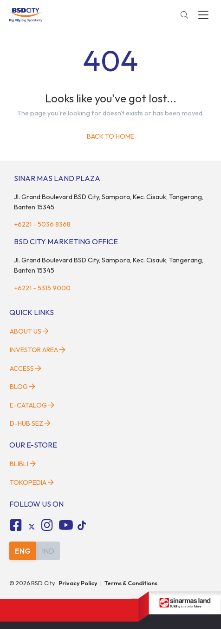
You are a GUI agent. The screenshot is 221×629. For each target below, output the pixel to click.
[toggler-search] (184, 14)
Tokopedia (32, 482)
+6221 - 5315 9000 (42, 288)
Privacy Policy (78, 583)
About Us (29, 331)
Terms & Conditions (130, 583)
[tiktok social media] (31, 526)
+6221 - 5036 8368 (42, 224)
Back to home (110, 136)
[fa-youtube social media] (65, 525)
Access (25, 368)
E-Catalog (32, 405)
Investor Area (37, 350)
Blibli (23, 464)
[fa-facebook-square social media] (15, 525)
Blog (22, 386)
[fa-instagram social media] (47, 525)
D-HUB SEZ (30, 423)
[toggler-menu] (203, 14)
